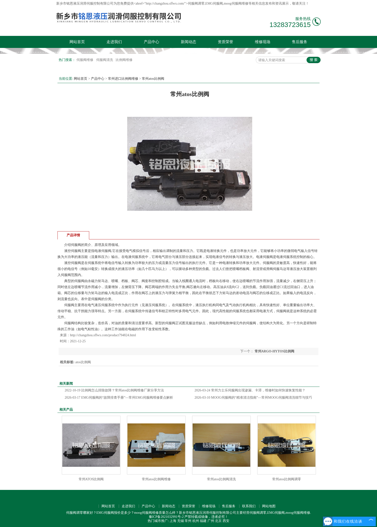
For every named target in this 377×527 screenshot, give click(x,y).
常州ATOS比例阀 (91, 479)
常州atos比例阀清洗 (221, 479)
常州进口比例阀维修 (123, 78)
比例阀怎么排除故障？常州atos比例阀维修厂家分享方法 (114, 390)
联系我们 (249, 506)
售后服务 (299, 42)
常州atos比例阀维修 (156, 479)
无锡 (180, 521)
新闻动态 (188, 42)
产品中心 (151, 42)
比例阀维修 (124, 60)
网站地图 (269, 506)
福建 (203, 521)
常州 (188, 521)
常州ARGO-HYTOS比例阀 (274, 351)
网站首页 (77, 42)
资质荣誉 (225, 42)
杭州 (195, 521)
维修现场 (262, 42)
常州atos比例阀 (153, 78)
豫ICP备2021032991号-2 (166, 517)
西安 (226, 521)
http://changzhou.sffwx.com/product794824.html (103, 335)
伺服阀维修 (85, 60)
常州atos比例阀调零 (286, 479)
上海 (173, 521)
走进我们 (114, 42)
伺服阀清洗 (105, 60)
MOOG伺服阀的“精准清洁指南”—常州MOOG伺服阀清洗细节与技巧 (253, 397)
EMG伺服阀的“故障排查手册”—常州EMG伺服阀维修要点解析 (119, 397)
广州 (210, 521)
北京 (218, 521)
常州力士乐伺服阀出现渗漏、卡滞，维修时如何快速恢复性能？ (250, 390)
